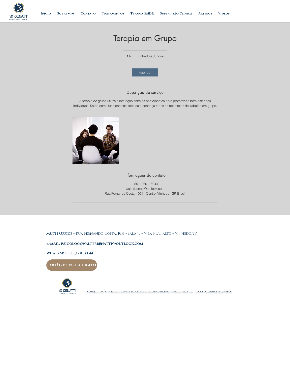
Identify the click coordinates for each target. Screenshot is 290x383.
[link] (145, 72)
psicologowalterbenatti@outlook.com (102, 243)
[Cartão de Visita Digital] (71, 265)
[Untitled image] (95, 140)
